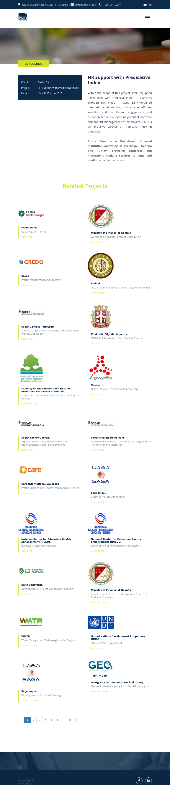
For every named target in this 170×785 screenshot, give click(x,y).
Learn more (29, 236)
